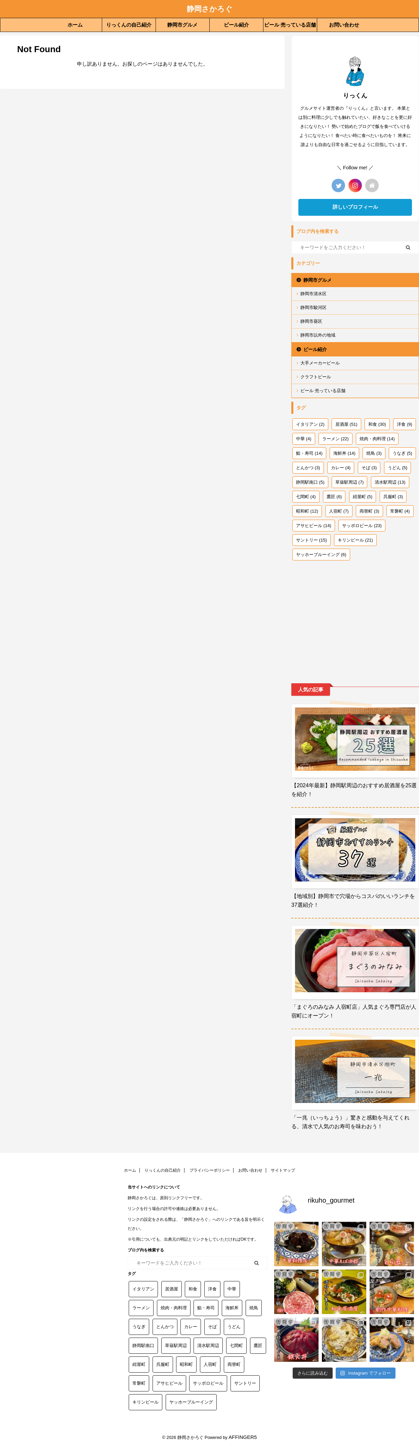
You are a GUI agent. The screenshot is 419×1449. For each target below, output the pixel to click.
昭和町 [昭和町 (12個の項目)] (307, 511)
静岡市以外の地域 (317, 335)
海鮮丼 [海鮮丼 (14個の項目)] (344, 453)
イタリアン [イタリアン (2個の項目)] (310, 424)
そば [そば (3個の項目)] (369, 467)
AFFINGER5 (242, 1437)
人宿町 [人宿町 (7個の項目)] (339, 511)
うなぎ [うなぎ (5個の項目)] (402, 453)
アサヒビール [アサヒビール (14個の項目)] (313, 525)
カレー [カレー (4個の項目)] (341, 467)
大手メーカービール (320, 363)
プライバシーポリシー (210, 1170)
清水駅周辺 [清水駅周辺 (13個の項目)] (390, 482)
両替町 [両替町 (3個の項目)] (369, 511)
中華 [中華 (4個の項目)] (303, 438)
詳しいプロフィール (355, 207)
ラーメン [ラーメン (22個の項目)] (335, 438)
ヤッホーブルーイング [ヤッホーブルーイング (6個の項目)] (321, 554)
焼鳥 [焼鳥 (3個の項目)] (374, 453)
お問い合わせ (344, 25)
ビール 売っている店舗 (290, 25)
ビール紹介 (236, 25)
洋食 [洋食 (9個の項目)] (404, 424)
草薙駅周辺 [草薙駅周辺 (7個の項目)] (349, 482)
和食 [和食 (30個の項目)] (377, 424)
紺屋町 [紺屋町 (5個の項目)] (363, 496)
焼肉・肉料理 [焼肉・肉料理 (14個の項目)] (377, 438)
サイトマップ (283, 1170)
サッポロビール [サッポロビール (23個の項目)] (362, 525)
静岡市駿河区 (313, 307)
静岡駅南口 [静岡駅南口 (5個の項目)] (310, 482)
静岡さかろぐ (210, 9)
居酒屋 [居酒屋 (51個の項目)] (346, 424)
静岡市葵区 (311, 321)
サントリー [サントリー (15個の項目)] (311, 540)
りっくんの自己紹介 (129, 25)
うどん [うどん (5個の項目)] (398, 467)
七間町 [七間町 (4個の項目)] (306, 496)
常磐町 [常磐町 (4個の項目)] (400, 511)
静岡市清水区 (313, 293)
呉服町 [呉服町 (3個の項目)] (393, 496)
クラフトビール (315, 376)
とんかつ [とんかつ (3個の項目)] (308, 467)
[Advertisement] (355, 616)
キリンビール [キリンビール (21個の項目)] (355, 540)
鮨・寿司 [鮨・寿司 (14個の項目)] (309, 453)
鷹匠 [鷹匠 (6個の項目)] (334, 496)
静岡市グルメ (182, 25)
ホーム (75, 25)
